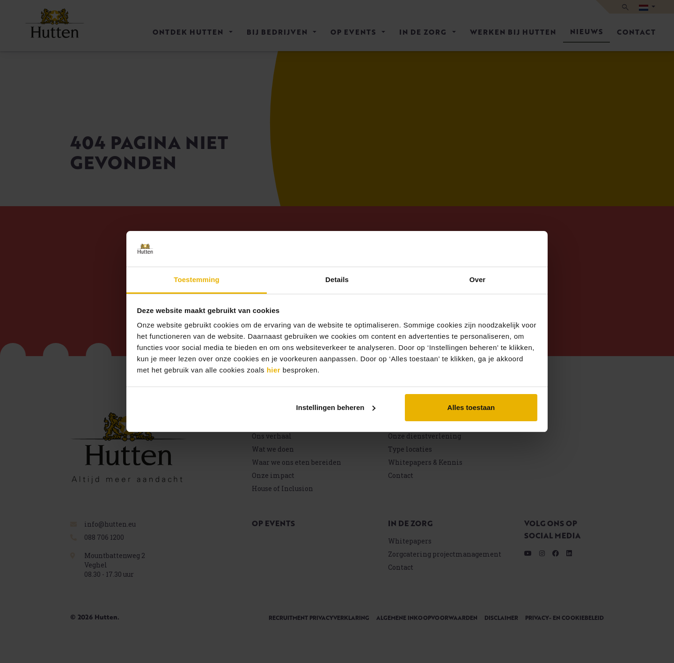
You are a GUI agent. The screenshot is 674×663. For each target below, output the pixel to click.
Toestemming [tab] (197, 279)
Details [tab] (337, 279)
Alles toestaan (471, 407)
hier (274, 370)
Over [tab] (477, 279)
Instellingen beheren (336, 407)
